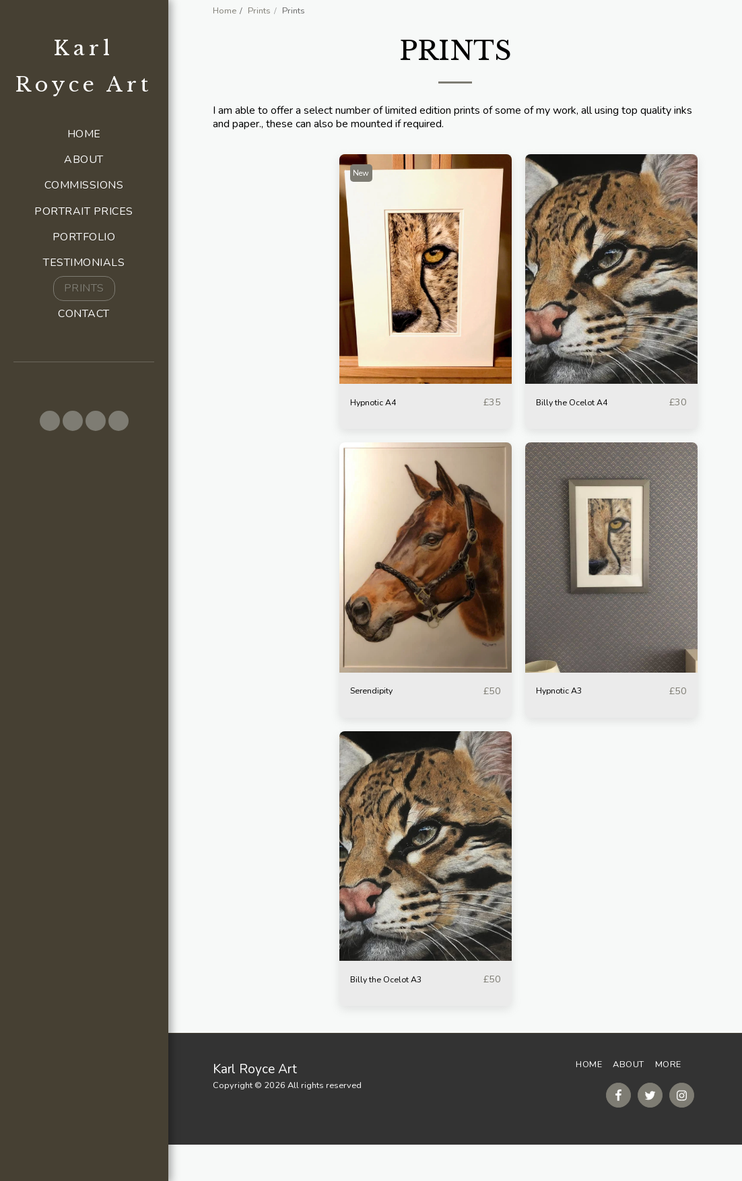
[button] (50, 421)
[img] (425, 303)
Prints (259, 11)
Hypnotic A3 (565, 725)
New (365, 207)
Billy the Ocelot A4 (581, 436)
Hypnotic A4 (379, 436)
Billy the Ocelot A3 (395, 1015)
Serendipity (376, 725)
